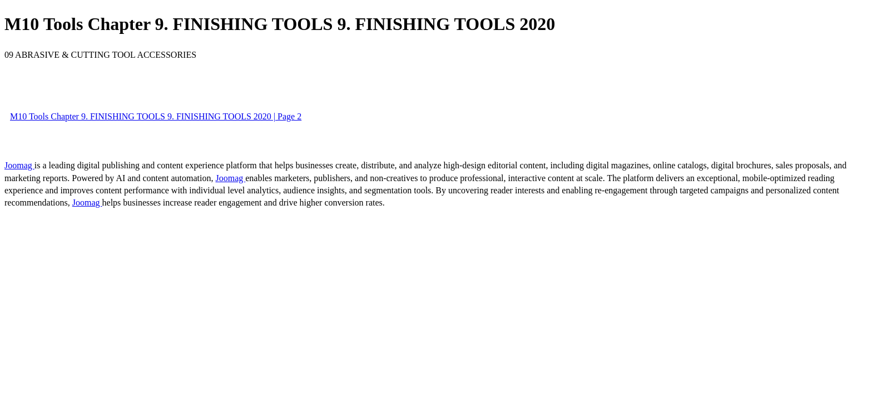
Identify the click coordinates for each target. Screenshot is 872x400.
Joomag (19, 165)
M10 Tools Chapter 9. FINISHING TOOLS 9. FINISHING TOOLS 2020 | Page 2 (155, 116)
